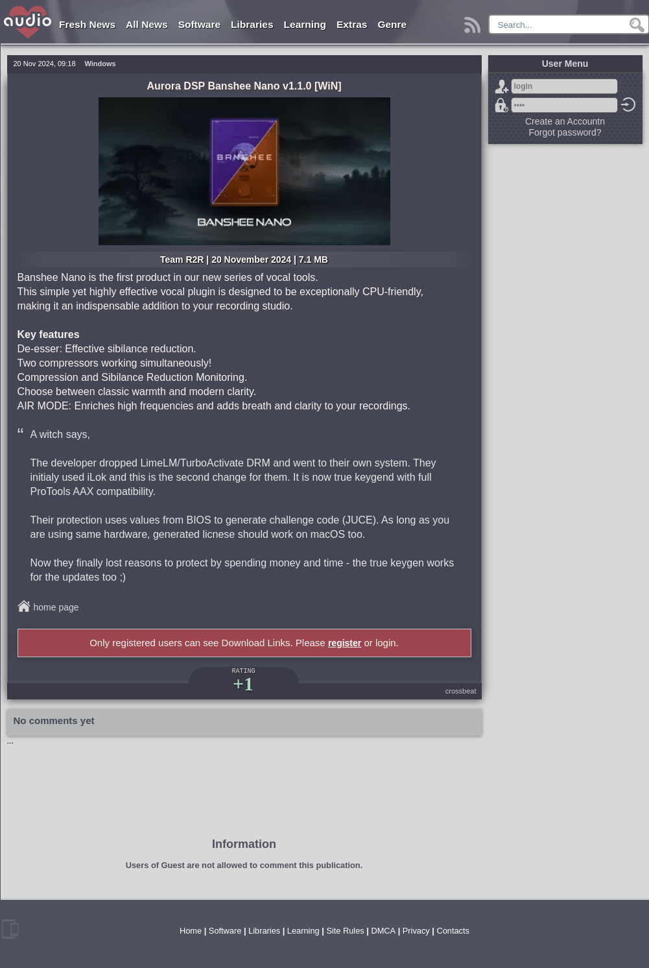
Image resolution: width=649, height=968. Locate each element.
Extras (351, 24)
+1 (243, 683)
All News (147, 24)
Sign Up (502, 86)
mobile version (10, 929)
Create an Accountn (565, 121)
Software (199, 24)
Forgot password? (502, 105)
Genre (392, 24)
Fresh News (87, 24)
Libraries (252, 24)
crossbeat (461, 691)
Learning (305, 24)
